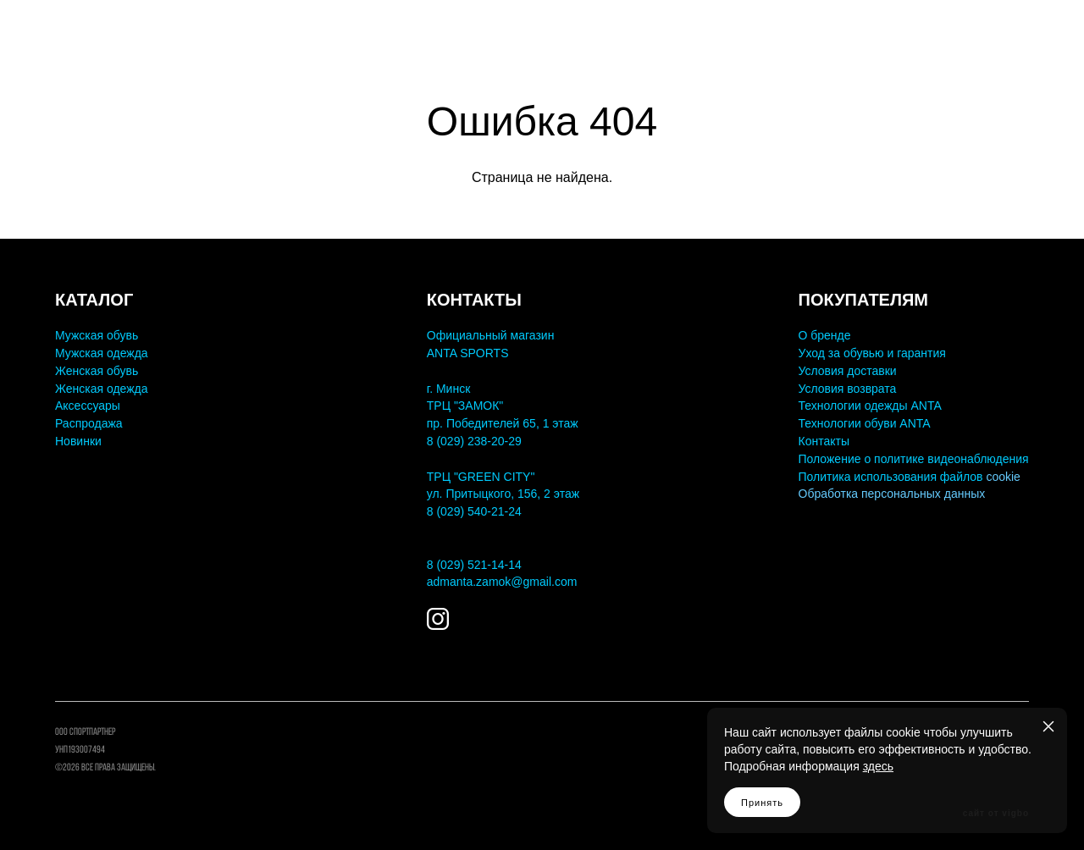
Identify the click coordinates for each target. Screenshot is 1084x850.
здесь (878, 766)
